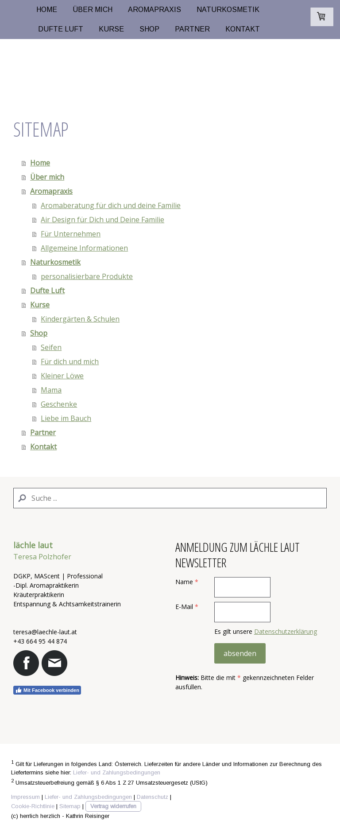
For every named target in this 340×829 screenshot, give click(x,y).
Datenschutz (152, 797)
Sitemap (70, 806)
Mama (51, 390)
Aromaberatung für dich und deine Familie (111, 205)
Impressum (25, 797)
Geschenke (59, 404)
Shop (149, 29)
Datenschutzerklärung (285, 631)
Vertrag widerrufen (113, 806)
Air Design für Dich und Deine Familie (102, 219)
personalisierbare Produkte (87, 276)
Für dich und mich (70, 361)
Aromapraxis (154, 9)
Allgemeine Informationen (84, 248)
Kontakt (242, 29)
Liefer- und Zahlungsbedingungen (116, 772)
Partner (192, 29)
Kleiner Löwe (62, 376)
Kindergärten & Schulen (80, 319)
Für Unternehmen (70, 234)
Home (46, 9)
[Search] (170, 498)
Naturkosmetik (228, 9)
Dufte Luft (60, 29)
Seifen (51, 347)
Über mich (92, 9)
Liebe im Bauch (66, 418)
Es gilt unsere (265, 631)
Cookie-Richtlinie (32, 806)
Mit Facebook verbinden (47, 690)
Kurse (111, 29)
